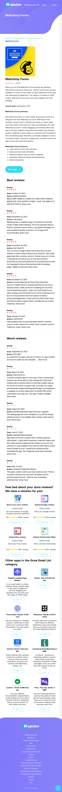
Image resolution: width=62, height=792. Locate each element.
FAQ (31, 743)
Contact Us (31, 777)
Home (7, 38)
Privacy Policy (31, 746)
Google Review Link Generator (31, 752)
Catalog (31, 754)
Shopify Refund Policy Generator (31, 765)
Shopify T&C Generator (31, 768)
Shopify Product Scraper (31, 740)
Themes (31, 757)
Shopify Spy (31, 738)
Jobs (31, 782)
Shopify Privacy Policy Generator (31, 763)
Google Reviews (31, 749)
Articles (31, 779)
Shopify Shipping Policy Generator (31, 771)
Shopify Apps (19, 38)
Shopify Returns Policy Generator (31, 774)
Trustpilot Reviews (31, 760)
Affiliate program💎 (31, 5)
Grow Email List (34, 38)
